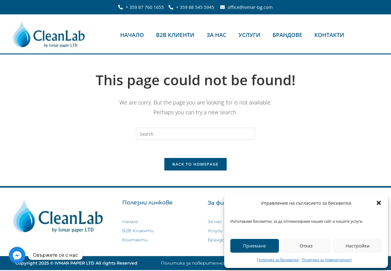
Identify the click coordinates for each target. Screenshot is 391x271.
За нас (216, 34)
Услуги (249, 34)
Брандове (287, 34)
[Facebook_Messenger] (17, 255)
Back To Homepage (195, 164)
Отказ (306, 246)
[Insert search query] (195, 134)
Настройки (357, 246)
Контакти (329, 34)
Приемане (254, 246)
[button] (379, 203)
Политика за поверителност (327, 259)
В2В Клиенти (175, 34)
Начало (132, 34)
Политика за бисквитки (278, 259)
